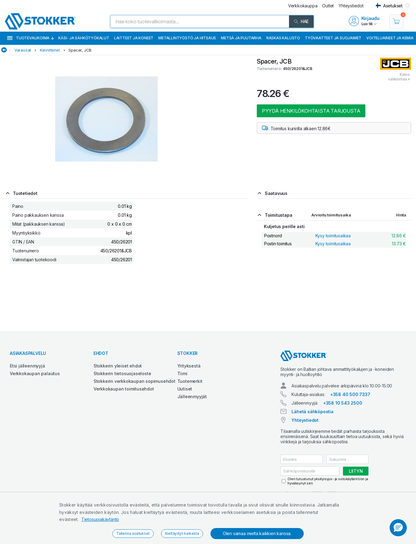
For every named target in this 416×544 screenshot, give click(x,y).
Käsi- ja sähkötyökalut (83, 38)
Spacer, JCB (79, 50)
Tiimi (182, 373)
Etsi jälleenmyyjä (27, 365)
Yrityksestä (189, 365)
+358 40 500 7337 (350, 394)
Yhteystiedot (304, 420)
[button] (398, 527)
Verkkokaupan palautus (35, 373)
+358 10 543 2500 (342, 403)
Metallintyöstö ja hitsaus (187, 38)
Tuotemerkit (189, 381)
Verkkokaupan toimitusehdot (124, 388)
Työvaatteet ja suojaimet (333, 38)
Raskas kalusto (283, 38)
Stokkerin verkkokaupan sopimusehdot (134, 381)
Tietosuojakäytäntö (100, 519)
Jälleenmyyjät (192, 396)
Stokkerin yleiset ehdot (118, 365)
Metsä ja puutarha (241, 38)
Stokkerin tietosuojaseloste (122, 373)
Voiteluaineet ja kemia (390, 38)
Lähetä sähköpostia (312, 411)
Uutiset (184, 388)
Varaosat (22, 50)
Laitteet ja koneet (133, 38)
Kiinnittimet (50, 50)
